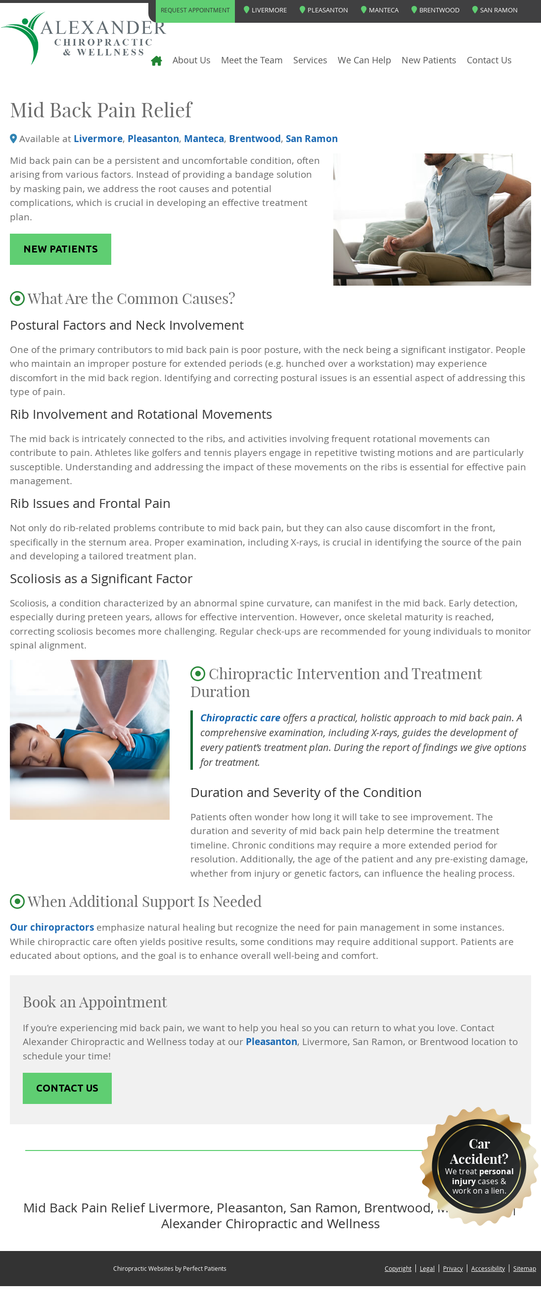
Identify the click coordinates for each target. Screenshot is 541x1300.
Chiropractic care (240, 717)
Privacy (453, 1268)
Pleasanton (324, 9)
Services (310, 60)
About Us (192, 60)
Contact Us (489, 60)
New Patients (429, 60)
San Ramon (495, 9)
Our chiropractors (52, 927)
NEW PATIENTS (60, 248)
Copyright (398, 1268)
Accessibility (488, 1268)
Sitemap (524, 1268)
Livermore (265, 9)
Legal (427, 1268)
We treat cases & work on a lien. (479, 1166)
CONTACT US (67, 1088)
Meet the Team (252, 60)
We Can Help (364, 60)
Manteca (380, 9)
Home (138, 60)
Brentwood (435, 9)
